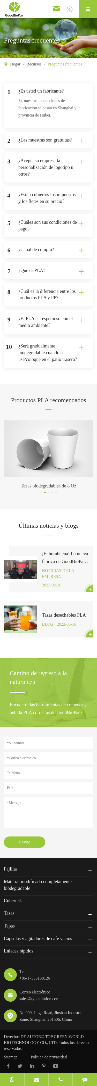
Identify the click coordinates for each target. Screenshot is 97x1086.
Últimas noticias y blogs (48, 525)
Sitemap (10, 1057)
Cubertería (14, 900)
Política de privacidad (49, 1057)
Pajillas (11, 869)
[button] (41, 492)
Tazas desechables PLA (64, 615)
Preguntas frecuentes (65, 64)
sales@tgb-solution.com (39, 999)
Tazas (9, 913)
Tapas (9, 926)
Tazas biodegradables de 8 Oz (48, 485)
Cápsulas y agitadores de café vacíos (38, 938)
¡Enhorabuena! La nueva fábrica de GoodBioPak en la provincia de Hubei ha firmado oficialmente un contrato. (65, 558)
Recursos (34, 64)
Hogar (15, 64)
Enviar (24, 842)
